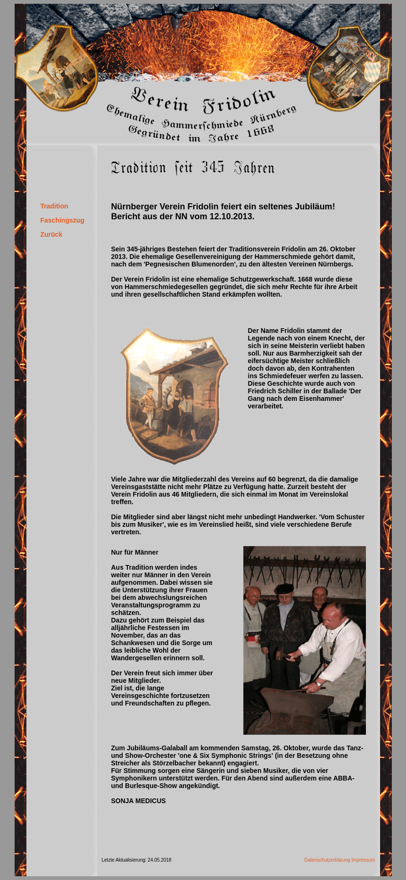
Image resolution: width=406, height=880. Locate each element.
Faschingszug (62, 220)
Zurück (52, 234)
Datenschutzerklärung (327, 860)
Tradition (54, 206)
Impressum (363, 860)
